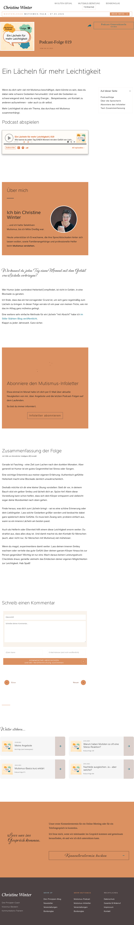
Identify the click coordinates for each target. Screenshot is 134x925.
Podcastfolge (107, 97)
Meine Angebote (23, 744)
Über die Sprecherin (111, 101)
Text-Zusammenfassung (113, 108)
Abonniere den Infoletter (113, 104)
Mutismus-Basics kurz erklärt (29, 767)
